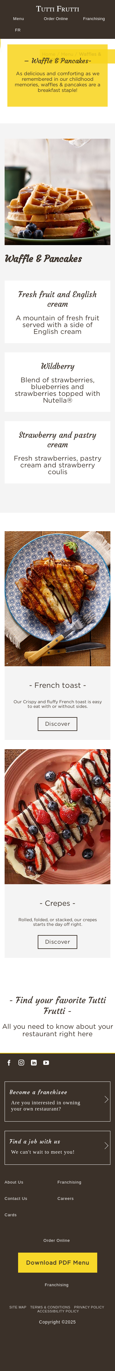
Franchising (94, 18)
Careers (66, 1198)
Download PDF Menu (57, 1263)
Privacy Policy (89, 1307)
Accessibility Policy (58, 1311)
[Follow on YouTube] (46, 1063)
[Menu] (18, 18)
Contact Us (16, 1198)
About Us (14, 1182)
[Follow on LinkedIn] (34, 1063)
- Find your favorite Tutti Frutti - (57, 1005)
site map (17, 1307)
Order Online (56, 18)
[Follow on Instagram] (21, 1063)
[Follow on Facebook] (9, 1063)
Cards (11, 1215)
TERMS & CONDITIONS (50, 1307)
